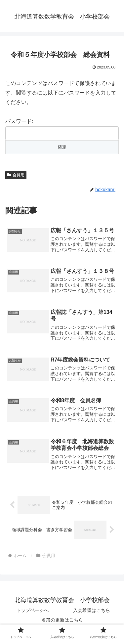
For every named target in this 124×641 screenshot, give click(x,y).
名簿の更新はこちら (62, 619)
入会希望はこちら (91, 610)
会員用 (15, 175)
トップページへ (32, 610)
